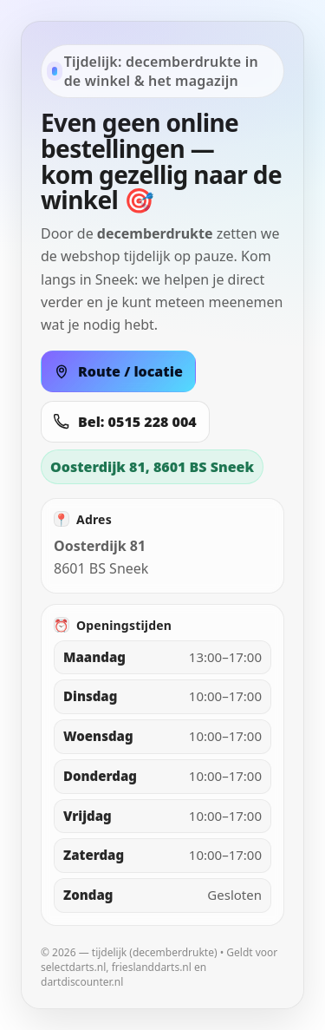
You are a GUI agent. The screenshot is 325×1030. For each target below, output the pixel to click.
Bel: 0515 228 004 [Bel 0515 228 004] (125, 421)
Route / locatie (118, 371)
